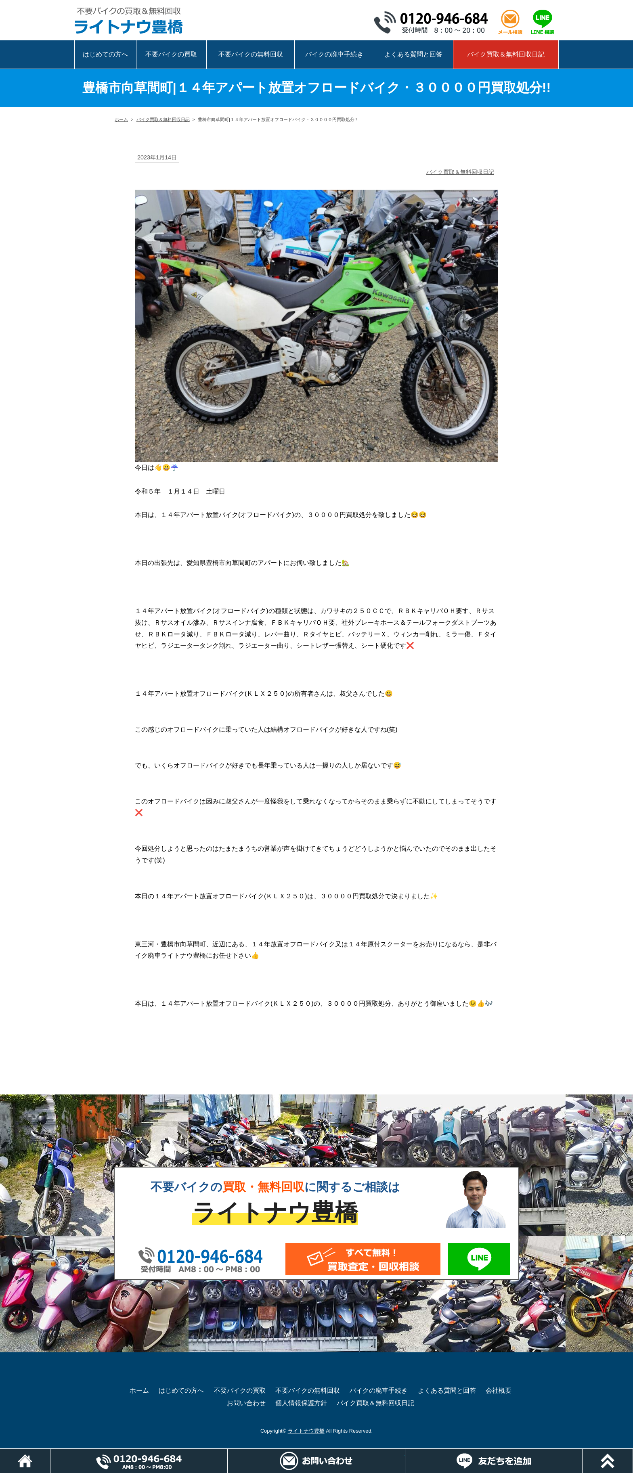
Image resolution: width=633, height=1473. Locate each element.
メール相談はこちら (510, 22)
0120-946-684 (433, 22)
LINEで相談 (542, 22)
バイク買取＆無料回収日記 (506, 54)
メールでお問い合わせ (362, 1259)
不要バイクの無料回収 (250, 54)
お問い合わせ (246, 1403)
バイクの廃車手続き (334, 54)
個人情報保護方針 (301, 1403)
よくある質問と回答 (413, 54)
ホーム (121, 119)
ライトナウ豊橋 (306, 1431)
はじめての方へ (105, 54)
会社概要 (498, 1390)
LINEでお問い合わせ (479, 1259)
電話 (227, 1452)
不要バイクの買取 (171, 54)
